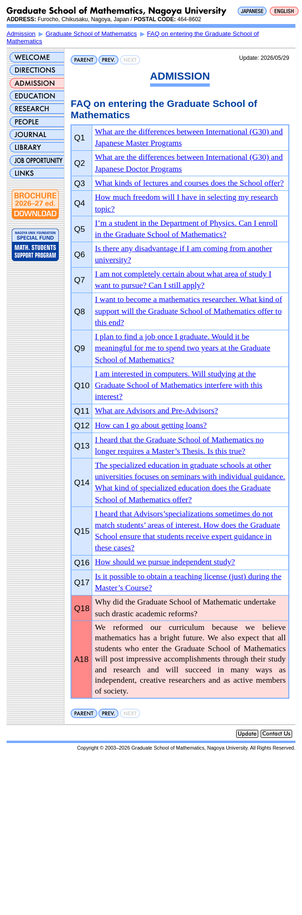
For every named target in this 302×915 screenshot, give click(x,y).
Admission (21, 33)
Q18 (82, 608)
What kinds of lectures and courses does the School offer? (189, 183)
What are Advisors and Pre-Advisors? (156, 410)
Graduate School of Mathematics (91, 33)
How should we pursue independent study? (165, 561)
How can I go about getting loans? (151, 425)
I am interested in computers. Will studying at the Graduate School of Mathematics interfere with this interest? (178, 385)
